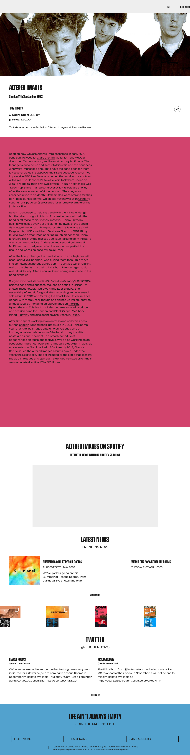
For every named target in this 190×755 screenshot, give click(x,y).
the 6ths (73, 303)
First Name (22, 739)
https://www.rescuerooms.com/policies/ (109, 749)
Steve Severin (51, 180)
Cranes (49, 202)
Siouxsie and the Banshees (74, 165)
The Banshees (31, 180)
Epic (18, 180)
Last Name (79, 739)
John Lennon (51, 191)
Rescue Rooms (81, 127)
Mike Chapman (32, 260)
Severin (14, 212)
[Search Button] (176, 6)
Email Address (140, 739)
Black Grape (62, 311)
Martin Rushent (50, 216)
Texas (75, 315)
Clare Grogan (46, 157)
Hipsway (23, 315)
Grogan (83, 198)
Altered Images (58, 127)
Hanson (43, 311)
